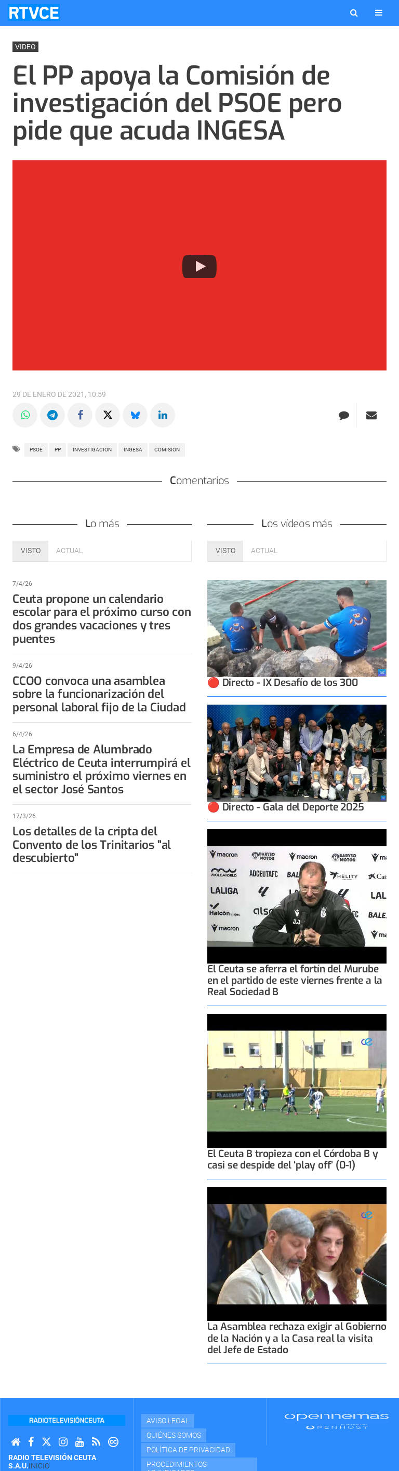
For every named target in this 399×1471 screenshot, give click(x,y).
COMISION (167, 449)
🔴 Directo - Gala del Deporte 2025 (285, 807)
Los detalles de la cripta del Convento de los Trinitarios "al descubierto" (91, 845)
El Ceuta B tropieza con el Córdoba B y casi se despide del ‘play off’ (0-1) (292, 1159)
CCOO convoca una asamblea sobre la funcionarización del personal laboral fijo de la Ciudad (98, 694)
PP (58, 449)
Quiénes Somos (174, 1435)
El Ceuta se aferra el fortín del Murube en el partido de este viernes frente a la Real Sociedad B (294, 980)
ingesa (133, 449)
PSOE (36, 449)
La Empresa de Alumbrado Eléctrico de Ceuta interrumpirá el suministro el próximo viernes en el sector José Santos (101, 769)
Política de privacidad (188, 1450)
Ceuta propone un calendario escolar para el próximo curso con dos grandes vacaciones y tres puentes (101, 619)
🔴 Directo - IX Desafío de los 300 (282, 682)
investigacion (92, 449)
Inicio (39, 1466)
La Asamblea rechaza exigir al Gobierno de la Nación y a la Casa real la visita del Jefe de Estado (297, 1338)
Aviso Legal (168, 1421)
